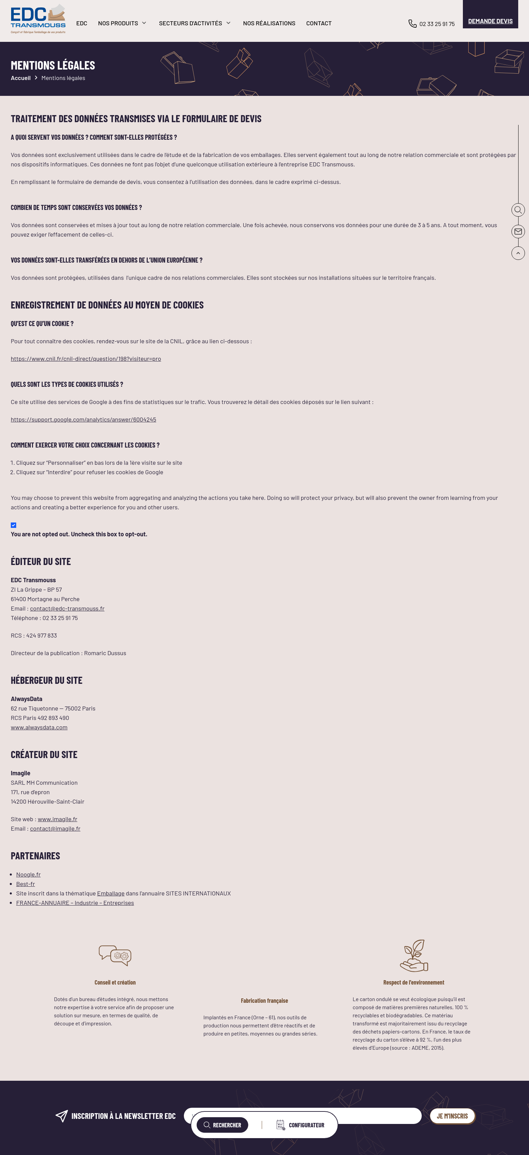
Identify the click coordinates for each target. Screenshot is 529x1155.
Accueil (21, 77)
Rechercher (222, 1125)
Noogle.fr (28, 874)
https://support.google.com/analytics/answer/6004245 (83, 419)
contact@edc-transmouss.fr (67, 608)
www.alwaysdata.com (39, 727)
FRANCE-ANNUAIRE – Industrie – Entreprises (75, 902)
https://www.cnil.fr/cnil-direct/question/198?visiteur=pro (86, 358)
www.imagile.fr (57, 819)
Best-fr (25, 883)
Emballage (111, 893)
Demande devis (490, 21)
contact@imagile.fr (55, 828)
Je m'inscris (452, 1116)
